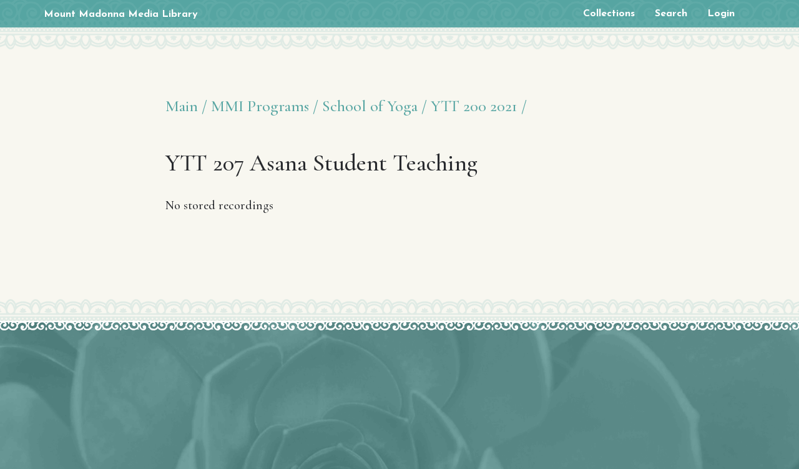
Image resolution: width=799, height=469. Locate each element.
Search (671, 14)
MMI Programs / (264, 106)
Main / (186, 106)
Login (721, 14)
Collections (609, 14)
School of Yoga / (374, 106)
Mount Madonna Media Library (121, 14)
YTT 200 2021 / (479, 106)
